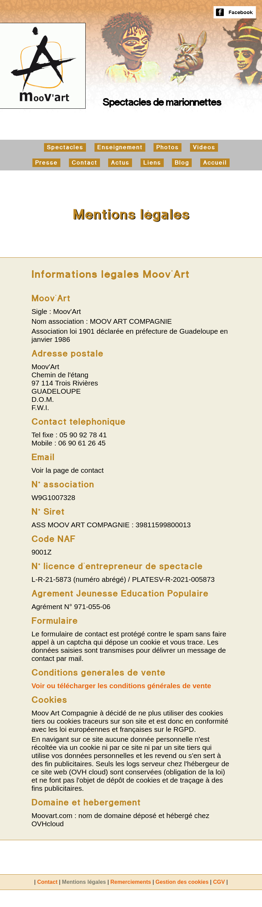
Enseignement (120, 147)
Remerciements (131, 882)
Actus (120, 162)
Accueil (215, 162)
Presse (46, 162)
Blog (182, 162)
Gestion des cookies (182, 882)
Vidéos (204, 147)
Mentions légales (84, 882)
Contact (84, 162)
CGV (219, 882)
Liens (152, 162)
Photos (167, 147)
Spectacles (65, 147)
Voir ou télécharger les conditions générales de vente (121, 686)
